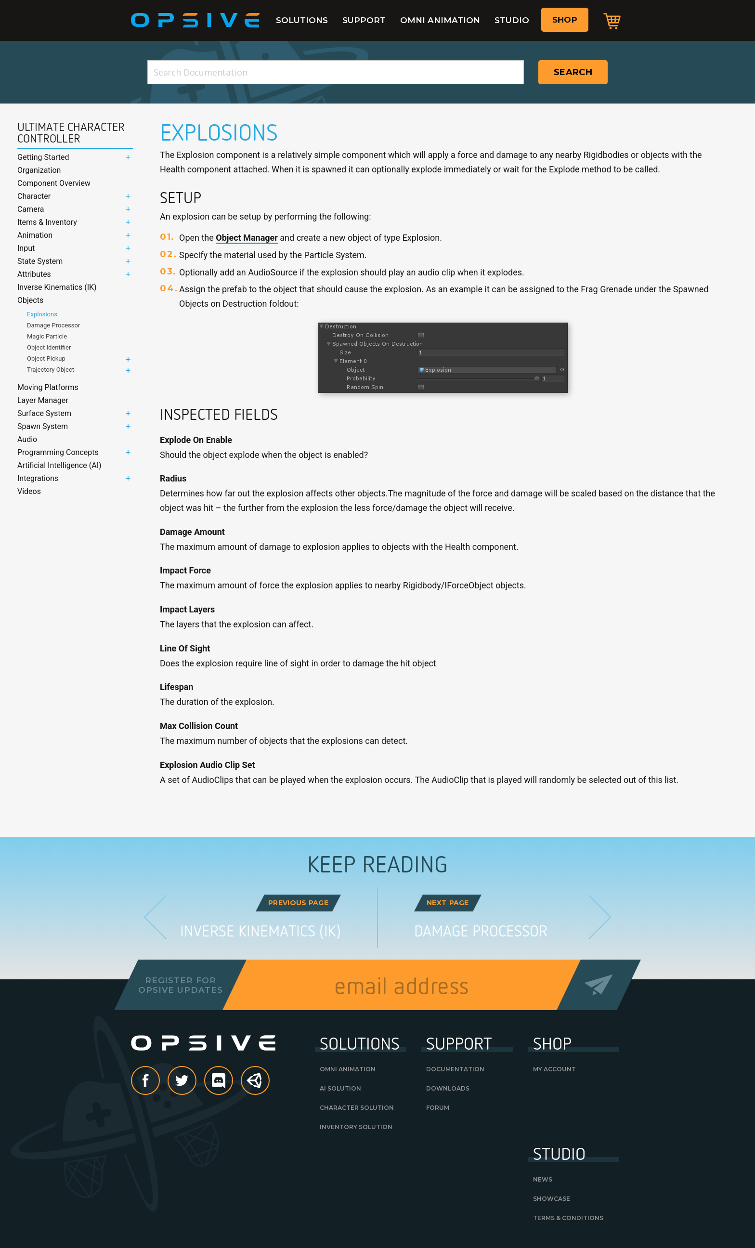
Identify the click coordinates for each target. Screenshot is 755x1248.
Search (573, 72)
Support (364, 20)
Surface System (44, 413)
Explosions (42, 314)
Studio (512, 20)
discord (232, 1081)
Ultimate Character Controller (71, 133)
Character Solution (357, 1107)
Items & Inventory (47, 222)
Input (26, 248)
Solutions (302, 20)
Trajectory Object (50, 369)
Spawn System (42, 426)
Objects (30, 300)
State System (40, 261)
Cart (612, 21)
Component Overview (54, 183)
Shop (564, 20)
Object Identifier (49, 347)
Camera (30, 209)
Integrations (37, 478)
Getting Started (43, 157)
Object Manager (247, 238)
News (542, 1179)
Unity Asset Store (256, 1086)
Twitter (195, 1081)
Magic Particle (47, 336)
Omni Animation (440, 20)
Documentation (455, 1069)
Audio (27, 439)
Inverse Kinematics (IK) (57, 287)
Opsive (195, 20)
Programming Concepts (58, 452)
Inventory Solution (356, 1127)
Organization (39, 170)
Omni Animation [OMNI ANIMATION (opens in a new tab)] (348, 1069)
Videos (29, 491)
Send (598, 984)
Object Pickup (46, 358)
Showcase (551, 1198)
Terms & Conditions (568, 1218)
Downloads (447, 1088)
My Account (554, 1069)
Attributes (34, 274)
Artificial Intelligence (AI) (59, 465)
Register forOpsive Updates (180, 985)
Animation (34, 235)
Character (34, 196)
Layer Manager (42, 400)
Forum (437, 1107)
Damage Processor (53, 325)
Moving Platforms (47, 387)
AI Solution (340, 1088)
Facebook (159, 1081)
